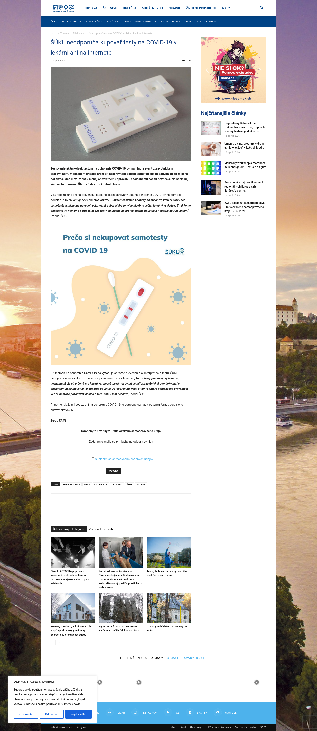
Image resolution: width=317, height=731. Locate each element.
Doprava (90, 8)
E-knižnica (112, 21)
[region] (52, 699)
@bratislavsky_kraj (185, 658)
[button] (261, 8)
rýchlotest (117, 484)
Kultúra (129, 8)
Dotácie (127, 21)
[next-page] (59, 642)
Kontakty (212, 21)
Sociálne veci (152, 8)
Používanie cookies (245, 727)
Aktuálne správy (71, 484)
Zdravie (175, 8)
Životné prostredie (201, 8)
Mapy (226, 8)
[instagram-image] (99, 682)
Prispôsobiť (26, 714)
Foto (189, 21)
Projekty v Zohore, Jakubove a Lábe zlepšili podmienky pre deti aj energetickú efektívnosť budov (71, 630)
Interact (177, 21)
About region (197, 727)
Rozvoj (164, 21)
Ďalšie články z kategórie (68, 529)
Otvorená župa (94, 21)
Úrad (54, 21)
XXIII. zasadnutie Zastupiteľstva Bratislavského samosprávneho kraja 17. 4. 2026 (244, 207)
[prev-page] (53, 642)
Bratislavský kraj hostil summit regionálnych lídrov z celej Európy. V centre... (243, 186)
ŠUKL (129, 484)
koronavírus (100, 484)
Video (199, 21)
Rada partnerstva (146, 21)
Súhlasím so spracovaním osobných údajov (124, 459)
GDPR (263, 727)
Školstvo (110, 8)
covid (87, 484)
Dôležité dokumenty (219, 727)
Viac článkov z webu (101, 529)
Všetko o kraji (178, 727)
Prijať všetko (78, 714)
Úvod (53, 33)
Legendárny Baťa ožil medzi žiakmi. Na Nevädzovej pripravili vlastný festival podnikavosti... (244, 127)
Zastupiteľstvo (70, 21)
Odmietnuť (52, 714)
